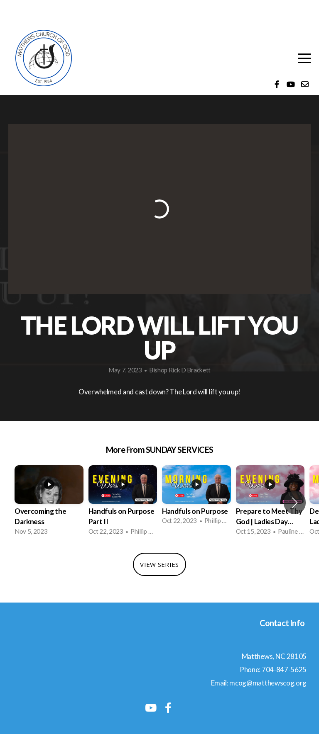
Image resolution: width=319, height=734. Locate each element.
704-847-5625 (284, 669)
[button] (294, 502)
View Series (159, 564)
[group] (49, 502)
